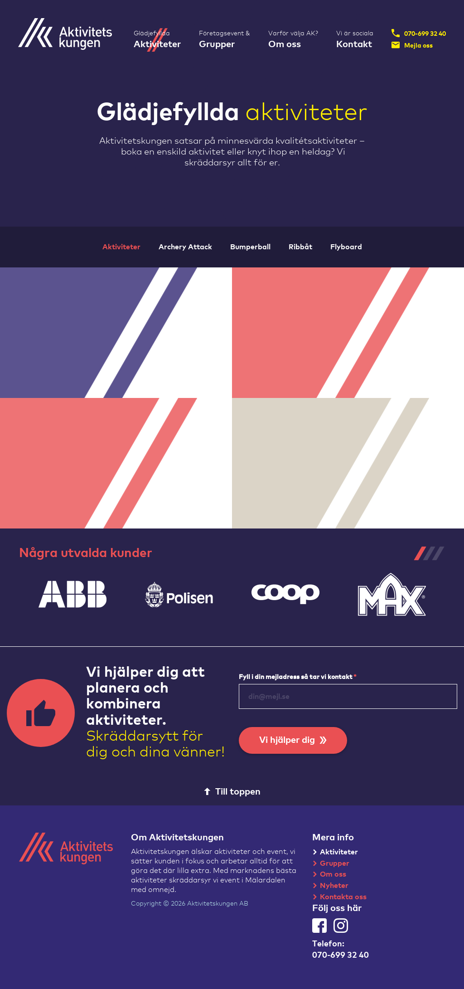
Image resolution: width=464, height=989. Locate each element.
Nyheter (334, 885)
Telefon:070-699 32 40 (340, 950)
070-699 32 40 (419, 33)
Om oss (333, 874)
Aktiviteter (339, 852)
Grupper (334, 863)
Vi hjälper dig (293, 740)
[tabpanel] (72, 594)
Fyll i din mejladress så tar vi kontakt (298, 677)
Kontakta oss (343, 897)
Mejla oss (412, 45)
